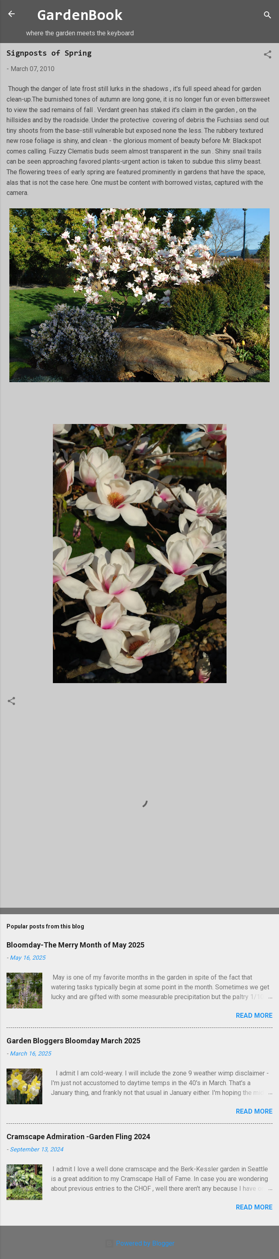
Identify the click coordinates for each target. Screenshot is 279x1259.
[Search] (267, 16)
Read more (254, 1015)
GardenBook (80, 16)
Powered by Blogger (139, 1243)
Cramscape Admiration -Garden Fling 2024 (78, 1136)
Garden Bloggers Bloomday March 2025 (73, 1040)
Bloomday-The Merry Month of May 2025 (75, 945)
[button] (267, 56)
